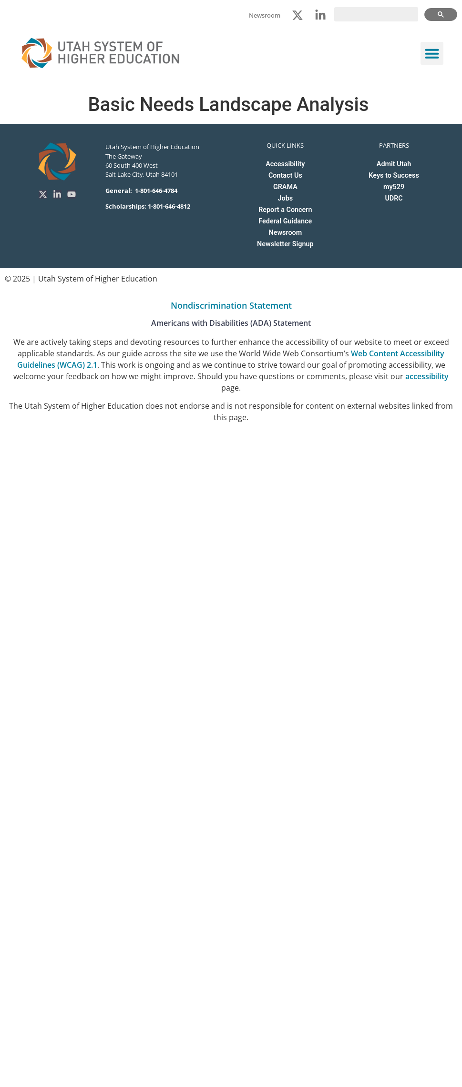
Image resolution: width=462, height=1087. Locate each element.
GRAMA (285, 187)
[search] (376, 14)
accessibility (427, 376)
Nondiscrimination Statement (231, 305)
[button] (432, 53)
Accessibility (285, 164)
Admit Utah (394, 164)
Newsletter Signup (285, 244)
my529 (393, 187)
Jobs (285, 198)
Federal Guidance (285, 221)
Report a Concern (285, 210)
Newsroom (285, 233)
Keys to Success (394, 175)
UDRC (393, 198)
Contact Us (285, 175)
